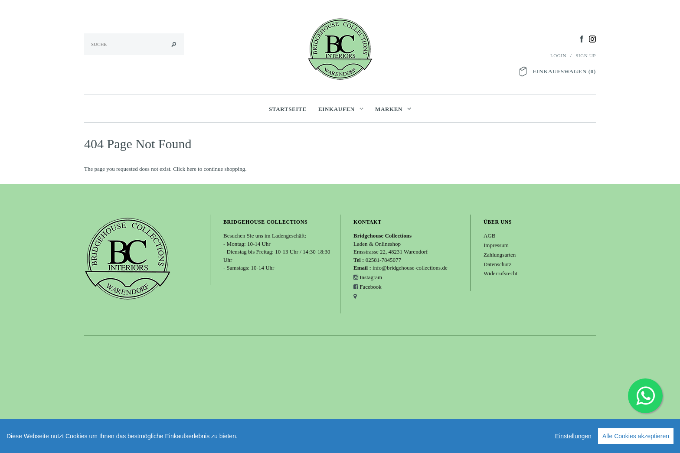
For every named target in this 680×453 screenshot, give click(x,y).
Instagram (371, 277)
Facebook (371, 287)
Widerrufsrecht (500, 273)
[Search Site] (134, 44)
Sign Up (585, 55)
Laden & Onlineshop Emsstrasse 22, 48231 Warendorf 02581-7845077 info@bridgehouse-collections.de (400, 251)
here (191, 169)
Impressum (496, 245)
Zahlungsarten (500, 254)
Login (558, 55)
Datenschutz (497, 264)
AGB (489, 235)
